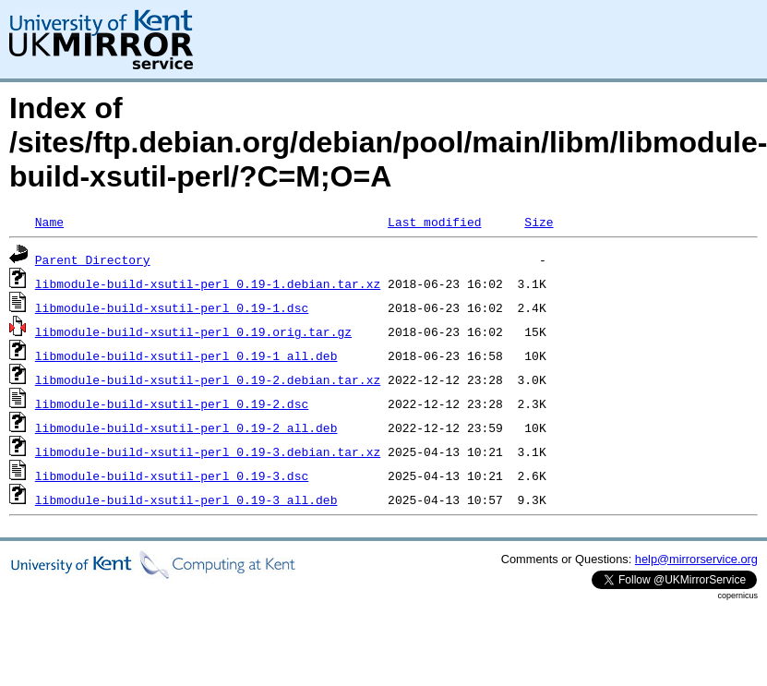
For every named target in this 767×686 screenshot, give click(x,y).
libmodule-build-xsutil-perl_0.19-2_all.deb (186, 427)
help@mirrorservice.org (696, 559)
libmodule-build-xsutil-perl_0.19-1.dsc (171, 307)
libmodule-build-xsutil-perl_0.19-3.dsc (171, 475)
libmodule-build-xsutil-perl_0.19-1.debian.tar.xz (207, 283)
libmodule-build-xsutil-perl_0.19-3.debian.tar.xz (207, 451)
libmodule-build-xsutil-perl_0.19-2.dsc (171, 403)
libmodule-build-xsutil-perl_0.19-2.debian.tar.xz (207, 379)
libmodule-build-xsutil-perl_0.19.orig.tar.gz (193, 331)
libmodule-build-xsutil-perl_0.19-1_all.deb (186, 355)
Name (49, 221)
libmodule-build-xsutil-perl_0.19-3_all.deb (186, 499)
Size (538, 221)
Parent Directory (92, 259)
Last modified (434, 221)
